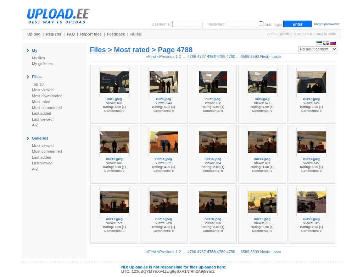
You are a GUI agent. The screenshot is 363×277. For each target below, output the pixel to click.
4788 (211, 56)
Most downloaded (47, 96)
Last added (41, 113)
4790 (231, 56)
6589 (245, 56)
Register (53, 34)
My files (38, 58)
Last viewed (42, 119)
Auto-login (273, 24)
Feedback (116, 34)
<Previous (165, 56)
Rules (135, 34)
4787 (201, 56)
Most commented (47, 107)
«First (151, 56)
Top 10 (38, 84)
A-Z (35, 125)
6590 (254, 56)
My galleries (42, 63)
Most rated (41, 101)
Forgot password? (327, 24)
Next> (265, 56)
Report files (91, 34)
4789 (221, 56)
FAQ (71, 34)
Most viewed (43, 90)
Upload (33, 34)
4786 (192, 56)
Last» (276, 56)
